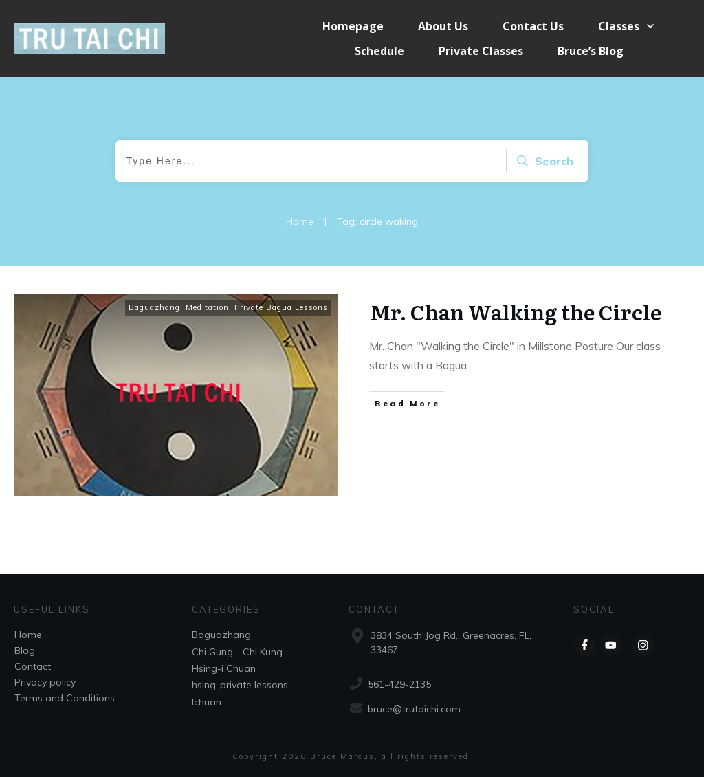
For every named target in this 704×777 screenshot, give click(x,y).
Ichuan (206, 702)
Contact (32, 666)
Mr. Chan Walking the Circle (515, 311)
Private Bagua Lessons (281, 307)
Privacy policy (45, 682)
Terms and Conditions (64, 698)
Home (28, 634)
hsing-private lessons (240, 685)
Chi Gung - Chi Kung (237, 652)
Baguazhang (154, 307)
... (473, 365)
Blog (24, 650)
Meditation (207, 307)
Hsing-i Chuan (224, 668)
